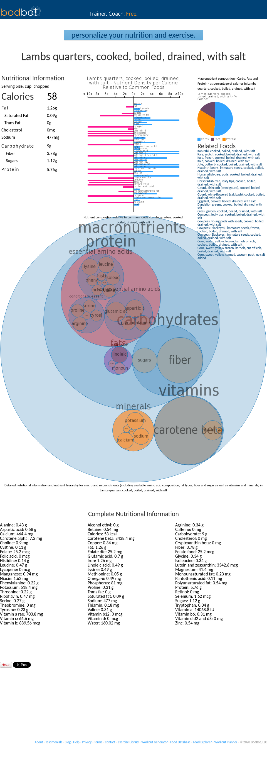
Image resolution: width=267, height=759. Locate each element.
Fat (5, 108)
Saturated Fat (16, 115)
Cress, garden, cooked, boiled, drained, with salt (229, 211)
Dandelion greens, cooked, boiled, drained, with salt (229, 206)
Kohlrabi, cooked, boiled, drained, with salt (226, 151)
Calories (17, 96)
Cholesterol (11, 130)
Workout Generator (154, 742)
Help (76, 742)
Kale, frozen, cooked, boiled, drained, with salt (228, 158)
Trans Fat (12, 122)
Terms (98, 742)
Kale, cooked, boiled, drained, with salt (223, 161)
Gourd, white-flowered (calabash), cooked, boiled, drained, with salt (231, 196)
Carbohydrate (17, 146)
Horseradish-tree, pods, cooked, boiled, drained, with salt (230, 176)
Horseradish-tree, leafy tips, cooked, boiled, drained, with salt (226, 182)
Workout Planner (225, 742)
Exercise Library (128, 742)
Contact (110, 742)
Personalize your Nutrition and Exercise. (133, 35)
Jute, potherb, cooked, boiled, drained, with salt (229, 164)
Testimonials (54, 742)
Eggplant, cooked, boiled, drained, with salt (226, 201)
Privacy (87, 742)
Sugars (12, 160)
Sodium (8, 137)
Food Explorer (202, 742)
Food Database (180, 742)
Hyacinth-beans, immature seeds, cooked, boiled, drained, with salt (230, 169)
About (39, 742)
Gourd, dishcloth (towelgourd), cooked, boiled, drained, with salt (228, 189)
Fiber (10, 153)
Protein (10, 169)
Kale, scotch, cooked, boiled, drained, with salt (228, 154)
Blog (68, 742)
